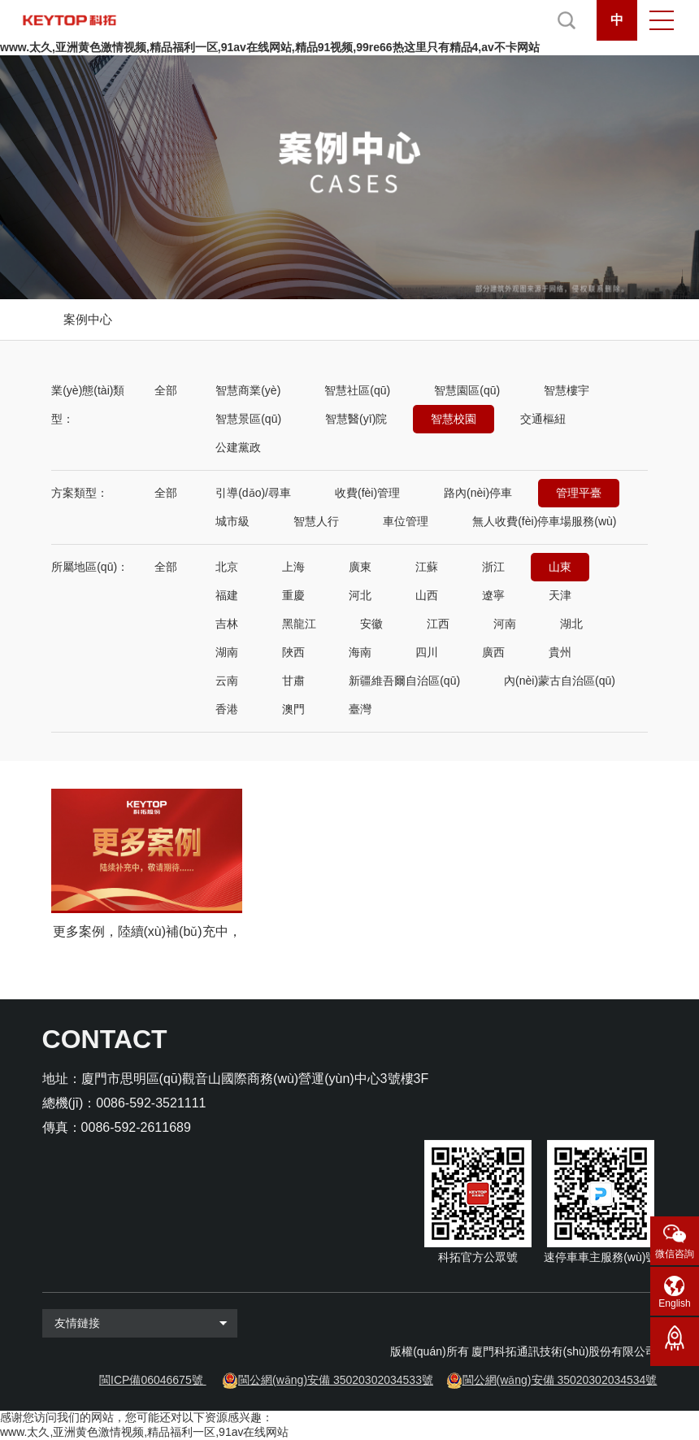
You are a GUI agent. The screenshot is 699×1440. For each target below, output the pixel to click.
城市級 (232, 521)
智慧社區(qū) (357, 390)
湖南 (226, 652)
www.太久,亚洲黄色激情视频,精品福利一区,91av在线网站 (144, 1431)
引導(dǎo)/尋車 (253, 492)
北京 (226, 566)
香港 (226, 709)
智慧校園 (453, 418)
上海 (293, 566)
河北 (360, 595)
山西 (426, 595)
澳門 (293, 709)
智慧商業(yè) (247, 390)
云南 (226, 680)
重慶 (293, 595)
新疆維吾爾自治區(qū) (404, 680)
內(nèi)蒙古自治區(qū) (559, 680)
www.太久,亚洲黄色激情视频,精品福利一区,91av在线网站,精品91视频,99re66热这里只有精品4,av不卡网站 (270, 47)
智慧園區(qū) (467, 390)
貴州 (560, 652)
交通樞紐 (543, 418)
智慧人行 (316, 521)
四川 (426, 652)
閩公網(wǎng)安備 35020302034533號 (335, 1379)
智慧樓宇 (566, 390)
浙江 (493, 566)
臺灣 (360, 709)
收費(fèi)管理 (367, 492)
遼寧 (493, 595)
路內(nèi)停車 (478, 492)
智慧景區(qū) (248, 418)
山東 (560, 566)
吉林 (226, 623)
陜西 (293, 652)
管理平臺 (578, 492)
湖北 (571, 623)
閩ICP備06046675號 (151, 1379)
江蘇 (426, 566)
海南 (360, 652)
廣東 (360, 566)
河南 (504, 623)
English (674, 1303)
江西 (438, 623)
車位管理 (405, 521)
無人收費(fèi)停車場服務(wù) (544, 521)
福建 (226, 595)
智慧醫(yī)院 (356, 418)
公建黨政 (238, 447)
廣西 (493, 652)
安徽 (371, 623)
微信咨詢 (674, 1253)
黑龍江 (299, 623)
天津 (560, 595)
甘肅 (293, 680)
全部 (165, 390)
